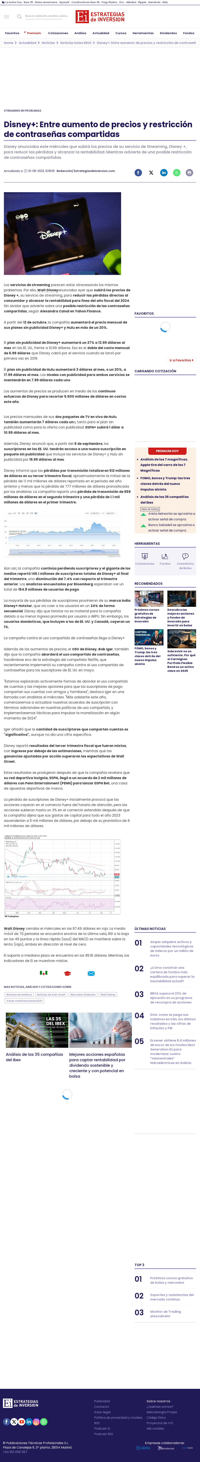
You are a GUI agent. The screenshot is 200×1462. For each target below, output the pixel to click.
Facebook (138, 172)
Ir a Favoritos (180, 360)
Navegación (6, 16)
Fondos (165, 564)
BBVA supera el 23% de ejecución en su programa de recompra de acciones (171, 998)
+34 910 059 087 (15, 1452)
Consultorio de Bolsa (185, 566)
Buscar (19, 16)
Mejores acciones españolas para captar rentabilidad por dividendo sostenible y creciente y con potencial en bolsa (97, 1065)
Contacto (101, 1406)
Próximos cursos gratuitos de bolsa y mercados (171, 1280)
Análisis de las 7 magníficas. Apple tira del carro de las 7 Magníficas (164, 465)
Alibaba (131, 2)
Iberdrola (154, 2)
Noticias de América (19, 994)
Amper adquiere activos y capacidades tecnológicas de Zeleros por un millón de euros (171, 949)
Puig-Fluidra (109, 2)
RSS (97, 1423)
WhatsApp (43, 1422)
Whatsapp (176, 172)
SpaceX (64, 2)
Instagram (36, 1422)
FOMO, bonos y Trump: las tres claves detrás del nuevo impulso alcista (165, 484)
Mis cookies (155, 1428)
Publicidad (102, 1401)
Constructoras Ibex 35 (85, 2)
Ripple (142, 2)
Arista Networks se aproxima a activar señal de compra (171, 516)
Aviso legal (102, 1412)
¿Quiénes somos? (160, 1406)
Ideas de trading (150, 509)
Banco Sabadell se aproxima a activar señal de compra (171, 528)
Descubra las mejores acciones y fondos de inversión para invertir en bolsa (180, 617)
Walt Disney (47, 290)
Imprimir (189, 172)
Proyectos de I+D (160, 1423)
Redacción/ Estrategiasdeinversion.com (86, 171)
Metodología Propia (162, 1412)
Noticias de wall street (51, 994)
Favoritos (144, 313)
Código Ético (156, 1417)
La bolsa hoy (13, 2)
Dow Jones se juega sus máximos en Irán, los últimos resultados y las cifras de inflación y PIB (173, 1021)
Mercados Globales (83, 994)
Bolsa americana (46, 2)
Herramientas (147, 543)
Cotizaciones (144, 564)
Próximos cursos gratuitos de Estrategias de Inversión (147, 615)
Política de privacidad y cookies (118, 1417)
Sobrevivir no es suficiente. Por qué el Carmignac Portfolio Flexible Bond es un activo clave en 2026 (181, 661)
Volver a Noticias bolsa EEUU (24, 1001)
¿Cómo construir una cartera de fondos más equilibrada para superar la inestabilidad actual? (172, 974)
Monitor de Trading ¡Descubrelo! (165, 1313)
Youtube (21, 1422)
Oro (121, 2)
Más (165, 2)
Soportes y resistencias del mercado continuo (172, 1297)
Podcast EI (102, 1428)
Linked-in (164, 172)
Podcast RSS (103, 1434)
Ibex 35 (28, 2)
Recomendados (148, 583)
